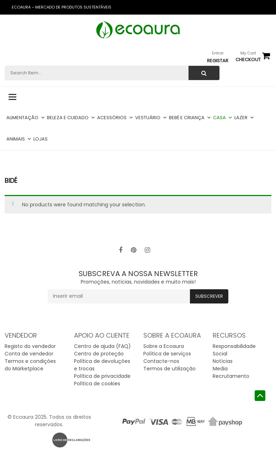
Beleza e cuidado (71, 117)
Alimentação (25, 117)
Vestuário (151, 117)
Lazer (244, 117)
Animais (19, 139)
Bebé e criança (190, 117)
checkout (248, 59)
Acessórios (115, 117)
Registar (217, 60)
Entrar (218, 53)
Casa (223, 117)
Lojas (40, 139)
